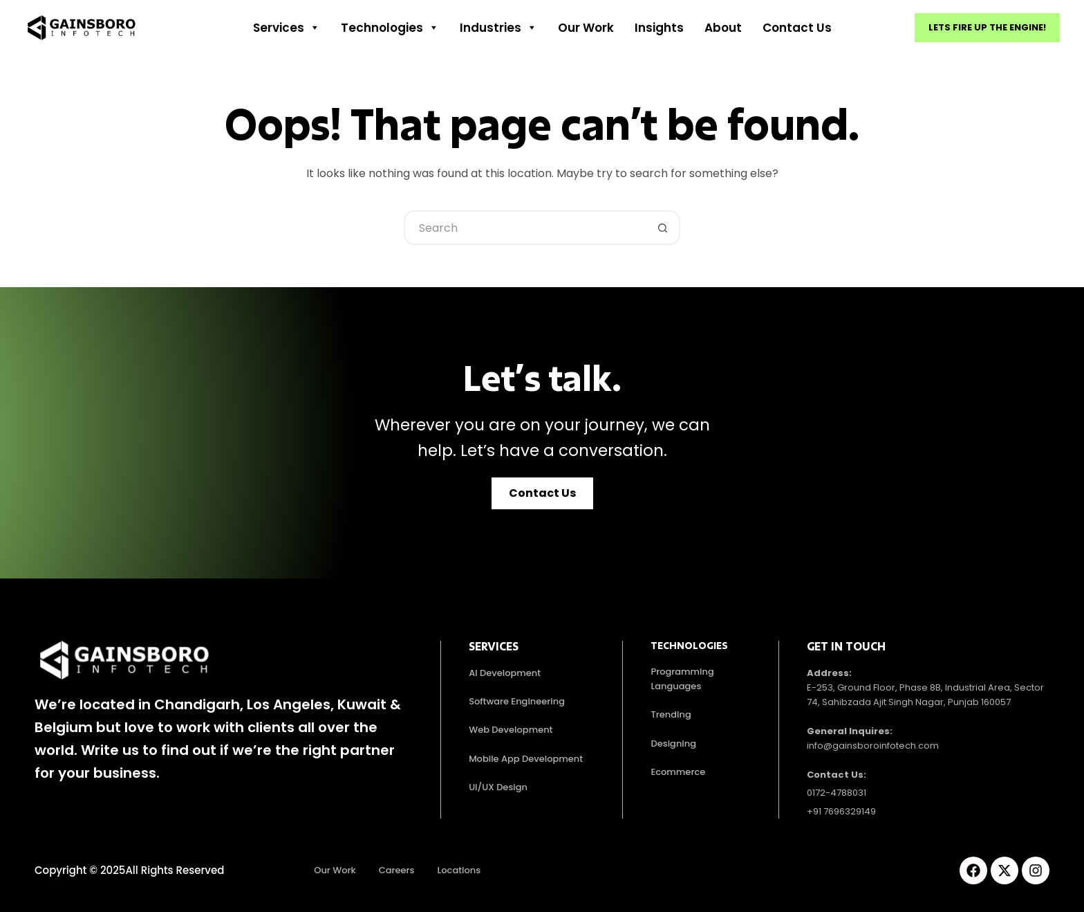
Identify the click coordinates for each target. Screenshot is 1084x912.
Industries (498, 27)
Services (286, 27)
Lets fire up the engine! (987, 27)
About (723, 27)
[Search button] (663, 227)
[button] (542, 493)
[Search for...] (525, 227)
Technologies (390, 27)
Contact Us (797, 27)
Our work (586, 27)
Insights (659, 27)
